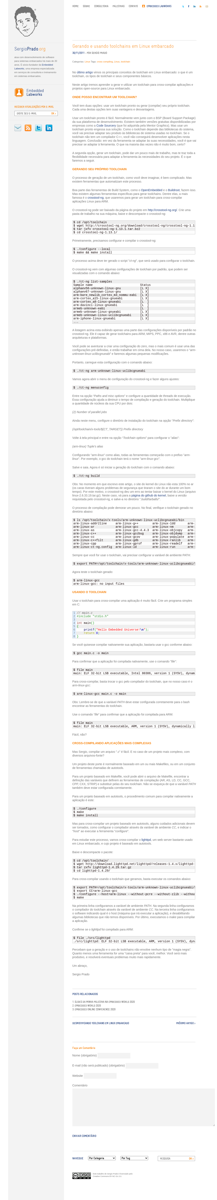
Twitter (38, 127)
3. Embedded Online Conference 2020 (94, 1009)
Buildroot (174, 190)
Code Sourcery (106, 125)
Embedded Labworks (159, 6)
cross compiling (105, 61)
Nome (84, 1055)
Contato (133, 6)
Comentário (79, 1085)
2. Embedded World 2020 (86, 1005)
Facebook (188, 6)
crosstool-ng (96, 197)
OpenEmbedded (151, 190)
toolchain (125, 61)
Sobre (86, 6)
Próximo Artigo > (185, 1023)
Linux (87, 61)
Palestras (119, 6)
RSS (28, 127)
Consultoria (101, 6)
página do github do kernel (148, 495)
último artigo (85, 72)
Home (75, 6)
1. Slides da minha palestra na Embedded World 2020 (103, 1001)
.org (30, 49)
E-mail (17, 127)
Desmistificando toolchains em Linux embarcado (100, 1023)
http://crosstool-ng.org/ (162, 210)
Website (77, 1075)
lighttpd (146, 839)
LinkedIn (49, 127)
